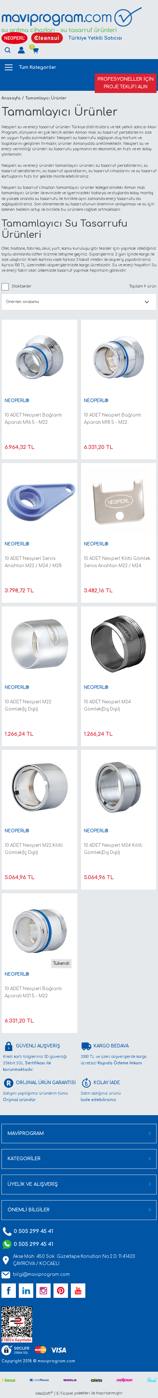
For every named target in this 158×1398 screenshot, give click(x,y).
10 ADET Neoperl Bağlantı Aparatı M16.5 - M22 (33, 419)
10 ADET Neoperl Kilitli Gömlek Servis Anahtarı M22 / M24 (117, 562)
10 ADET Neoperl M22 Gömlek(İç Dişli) (28, 706)
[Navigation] (78, 67)
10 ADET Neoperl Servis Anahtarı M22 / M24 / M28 (33, 562)
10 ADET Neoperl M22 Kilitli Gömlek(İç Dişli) (34, 849)
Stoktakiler (21, 286)
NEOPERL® (17, 401)
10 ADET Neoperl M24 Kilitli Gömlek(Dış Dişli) (113, 849)
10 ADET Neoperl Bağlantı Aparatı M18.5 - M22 (112, 419)
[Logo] (71, 19)
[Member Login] (21, 50)
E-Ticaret (64, 1393)
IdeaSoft (44, 1393)
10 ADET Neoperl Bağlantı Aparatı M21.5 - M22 (33, 992)
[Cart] (35, 50)
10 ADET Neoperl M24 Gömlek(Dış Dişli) (107, 706)
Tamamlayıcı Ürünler (46, 98)
